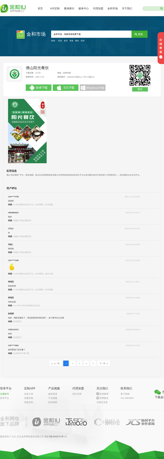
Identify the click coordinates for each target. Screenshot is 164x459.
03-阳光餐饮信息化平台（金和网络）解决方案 (33, 274)
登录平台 (4, 398)
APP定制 (54, 8)
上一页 (56, 363)
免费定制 (28, 398)
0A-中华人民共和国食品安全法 (27, 305)
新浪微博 (103, 394)
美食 (71, 41)
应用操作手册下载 (21, 353)
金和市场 (112, 8)
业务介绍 (28, 394)
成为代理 (76, 394)
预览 (140, 89)
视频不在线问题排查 (22, 220)
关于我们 (127, 8)
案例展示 (69, 8)
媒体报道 (52, 394)
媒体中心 (83, 8)
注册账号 (4, 394)
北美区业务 (102, 402)
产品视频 (52, 398)
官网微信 (103, 398)
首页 (40, 8)
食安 (66, 41)
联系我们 (18, 321)
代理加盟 (98, 8)
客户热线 (125, 394)
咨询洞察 (52, 402)
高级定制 (28, 402)
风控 (83, 41)
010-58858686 (127, 398)
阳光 (60, 41)
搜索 (140, 34)
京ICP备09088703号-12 (56, 436)
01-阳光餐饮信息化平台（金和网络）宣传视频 (33, 204)
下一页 (104, 363)
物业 (77, 41)
